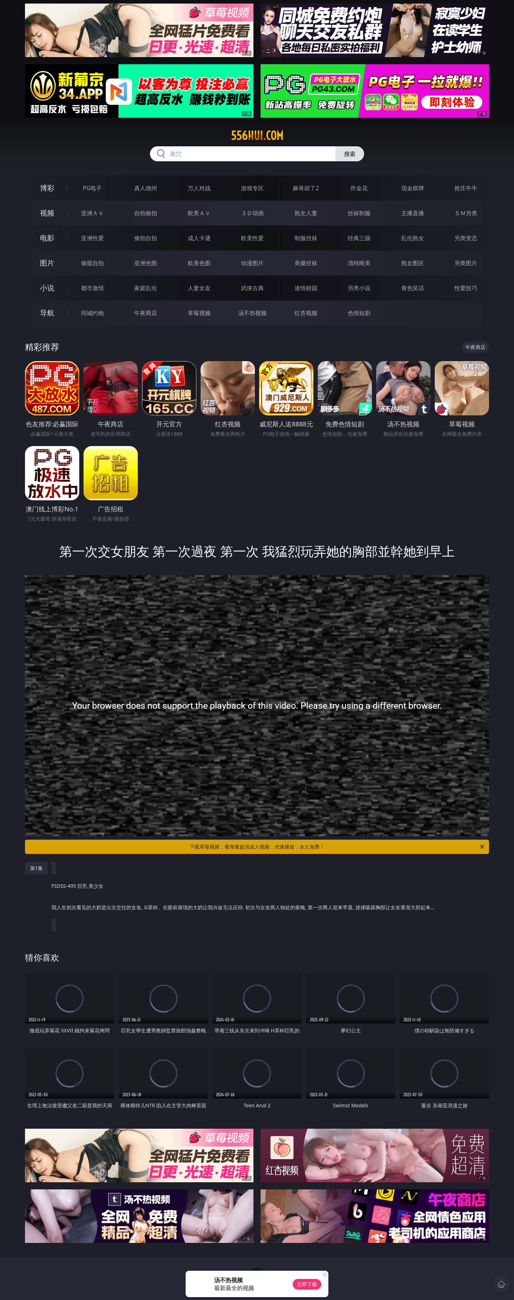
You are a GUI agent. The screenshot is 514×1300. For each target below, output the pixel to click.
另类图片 (465, 263)
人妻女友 (199, 288)
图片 (47, 263)
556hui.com (257, 135)
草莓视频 (199, 313)
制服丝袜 (305, 238)
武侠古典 (252, 288)
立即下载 (307, 1284)
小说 (47, 288)
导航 (47, 313)
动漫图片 (252, 263)
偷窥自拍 (92, 263)
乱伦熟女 (412, 238)
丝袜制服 (359, 213)
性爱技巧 (465, 288)
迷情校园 (305, 288)
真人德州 (145, 188)
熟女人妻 (305, 213)
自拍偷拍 (145, 213)
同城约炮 (92, 313)
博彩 (47, 188)
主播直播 (412, 213)
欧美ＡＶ (199, 213)
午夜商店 (145, 313)
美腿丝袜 (305, 263)
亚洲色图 (145, 263)
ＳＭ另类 (465, 213)
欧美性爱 (252, 238)
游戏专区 (252, 188)
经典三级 (359, 238)
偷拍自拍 (145, 238)
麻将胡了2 (306, 188)
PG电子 (92, 188)
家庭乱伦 (145, 288)
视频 (47, 213)
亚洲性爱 (92, 238)
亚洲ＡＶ (92, 213)
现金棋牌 (412, 188)
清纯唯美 (359, 263)
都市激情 (92, 288)
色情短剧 (359, 313)
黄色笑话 (412, 288)
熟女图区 (412, 263)
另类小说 (359, 288)
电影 (47, 238)
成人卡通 (199, 238)
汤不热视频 (252, 313)
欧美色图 (199, 263)
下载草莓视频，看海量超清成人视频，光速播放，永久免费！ (337, 847)
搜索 (350, 154)
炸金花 (359, 188)
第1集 (36, 868)
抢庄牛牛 (465, 188)
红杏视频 (305, 313)
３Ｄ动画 (252, 213)
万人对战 (199, 188)
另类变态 (465, 238)
